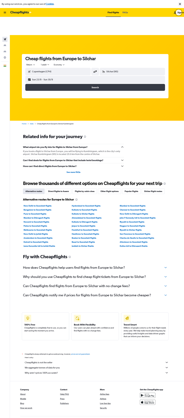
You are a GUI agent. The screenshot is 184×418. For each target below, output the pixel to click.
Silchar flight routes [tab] (155, 173)
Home (26, 106)
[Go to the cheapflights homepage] (21, 12)
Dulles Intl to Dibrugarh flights (135, 228)
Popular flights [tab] (133, 173)
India (33, 106)
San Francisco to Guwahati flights (137, 216)
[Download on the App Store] (148, 384)
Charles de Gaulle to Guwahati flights (139, 220)
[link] (144, 405)
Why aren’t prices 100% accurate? (98, 354)
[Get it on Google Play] (148, 377)
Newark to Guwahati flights (38, 204)
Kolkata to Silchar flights (84, 196)
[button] (180, 4)
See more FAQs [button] (75, 154)
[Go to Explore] (5, 39)
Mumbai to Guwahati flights (134, 188)
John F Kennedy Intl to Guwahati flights (139, 200)
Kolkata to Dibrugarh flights (86, 204)
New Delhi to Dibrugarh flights (136, 196)
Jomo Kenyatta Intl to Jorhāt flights (41, 228)
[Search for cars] (5, 33)
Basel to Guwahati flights (85, 224)
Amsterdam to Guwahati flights (39, 220)
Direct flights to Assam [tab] (60, 173)
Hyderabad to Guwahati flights (87, 188)
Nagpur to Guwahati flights (134, 208)
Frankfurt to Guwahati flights (86, 212)
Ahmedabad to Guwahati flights (88, 200)
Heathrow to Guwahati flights (87, 216)
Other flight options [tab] (111, 173)
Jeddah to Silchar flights (84, 228)
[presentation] (87, 118)
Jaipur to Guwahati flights (85, 208)
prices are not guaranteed (82, 336)
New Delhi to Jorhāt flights (37, 216)
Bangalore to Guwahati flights (39, 192)
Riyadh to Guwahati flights (134, 204)
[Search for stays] (5, 27)
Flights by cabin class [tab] (86, 173)
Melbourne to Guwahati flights (39, 212)
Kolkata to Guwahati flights (86, 192)
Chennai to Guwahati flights (134, 192)
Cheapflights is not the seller (98, 344)
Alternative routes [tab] (35, 173)
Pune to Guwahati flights (36, 196)
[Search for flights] (5, 21)
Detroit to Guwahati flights (37, 224)
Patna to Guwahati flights (37, 208)
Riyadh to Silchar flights (132, 212)
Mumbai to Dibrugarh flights (38, 200)
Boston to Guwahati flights (85, 220)
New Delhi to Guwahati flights (39, 188)
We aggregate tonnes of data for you (98, 349)
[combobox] (32, 46)
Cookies (50, 4)
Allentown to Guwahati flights (135, 224)
